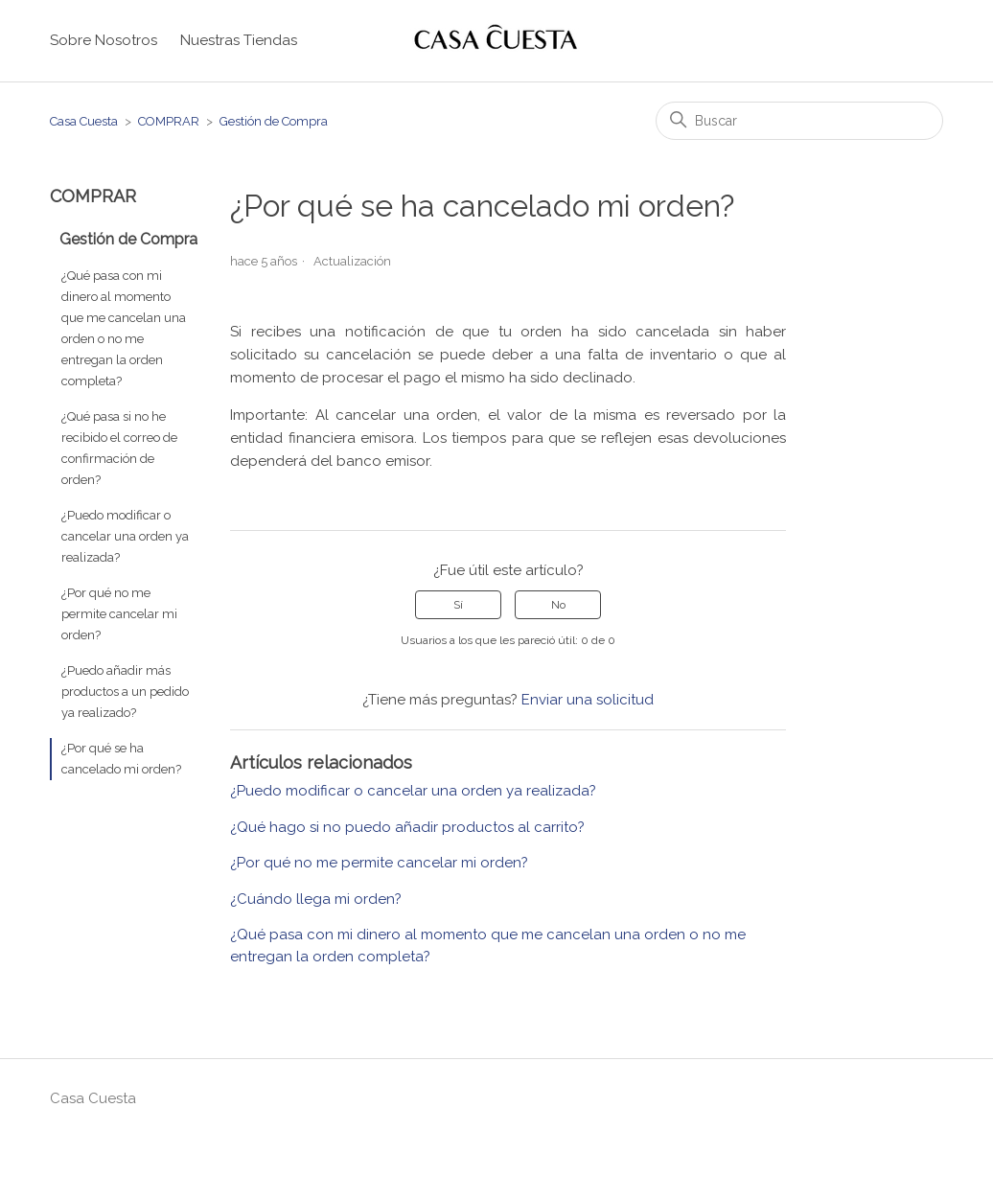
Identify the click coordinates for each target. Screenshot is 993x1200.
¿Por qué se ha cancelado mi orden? (121, 758)
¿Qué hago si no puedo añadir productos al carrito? (407, 827)
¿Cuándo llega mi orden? (316, 899)
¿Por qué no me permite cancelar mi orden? (119, 614)
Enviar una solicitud (587, 699)
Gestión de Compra (273, 121)
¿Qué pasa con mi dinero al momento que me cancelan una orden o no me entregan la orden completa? (123, 328)
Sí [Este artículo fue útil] (458, 605)
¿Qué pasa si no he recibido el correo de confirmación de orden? (119, 448)
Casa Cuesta (84, 121)
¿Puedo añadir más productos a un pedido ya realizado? (125, 691)
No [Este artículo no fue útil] (558, 605)
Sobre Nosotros (103, 40)
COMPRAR (168, 121)
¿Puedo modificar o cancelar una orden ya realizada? (125, 536)
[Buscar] (799, 121)
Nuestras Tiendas (238, 40)
